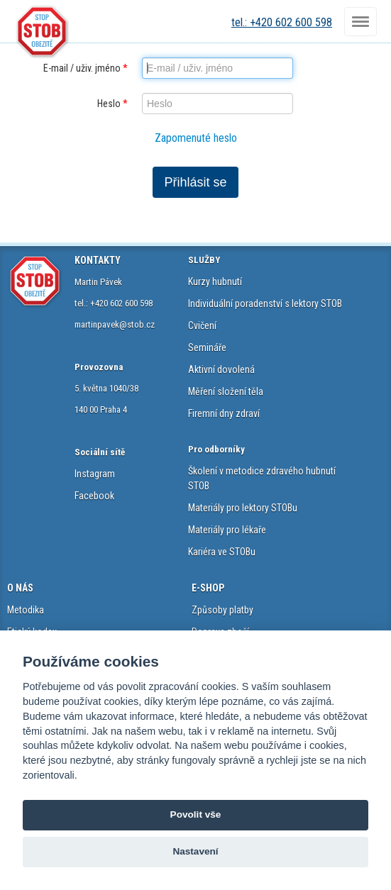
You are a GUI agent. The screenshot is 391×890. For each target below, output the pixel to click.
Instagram (95, 473)
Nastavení (195, 851)
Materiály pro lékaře (227, 529)
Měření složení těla (225, 391)
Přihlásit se (195, 182)
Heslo (112, 103)
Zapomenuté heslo (196, 138)
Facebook (94, 495)
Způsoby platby (222, 610)
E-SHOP (208, 588)
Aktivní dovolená (221, 369)
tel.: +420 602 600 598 (281, 22)
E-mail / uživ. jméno (85, 68)
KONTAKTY (98, 260)
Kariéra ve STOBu (221, 551)
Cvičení (202, 325)
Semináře (207, 347)
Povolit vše (195, 814)
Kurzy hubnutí (215, 281)
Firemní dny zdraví (224, 413)
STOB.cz (42, 32)
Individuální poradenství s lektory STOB (265, 303)
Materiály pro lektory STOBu (242, 507)
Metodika (25, 610)
